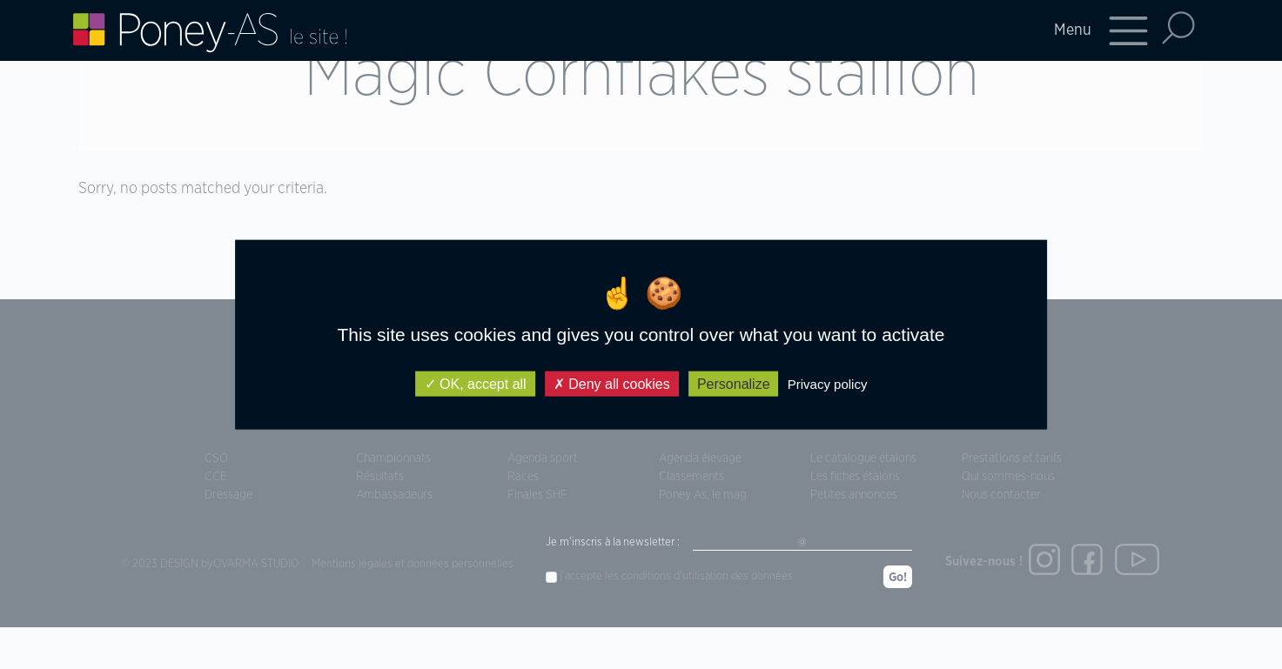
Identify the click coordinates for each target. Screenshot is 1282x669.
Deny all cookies (612, 384)
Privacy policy (828, 384)
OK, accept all (476, 384)
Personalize (733, 384)
